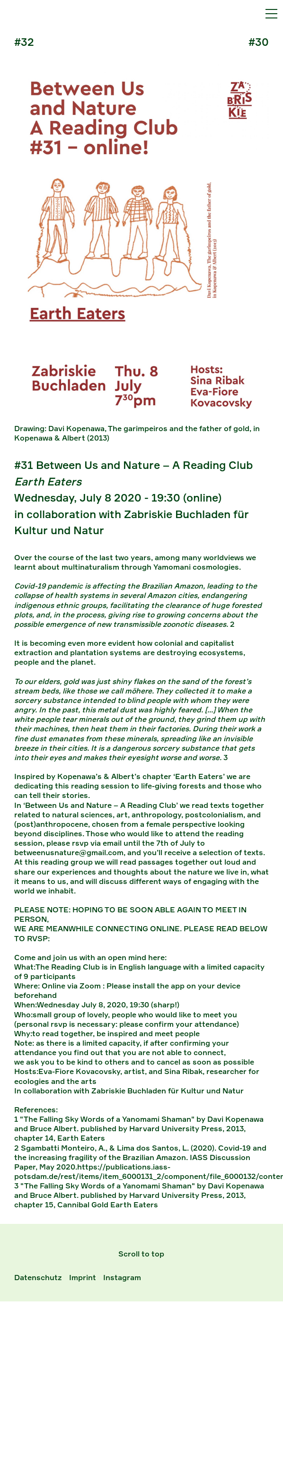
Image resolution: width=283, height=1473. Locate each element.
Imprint (82, 1277)
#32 (24, 42)
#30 (258, 42)
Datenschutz (38, 1277)
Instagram (122, 1277)
